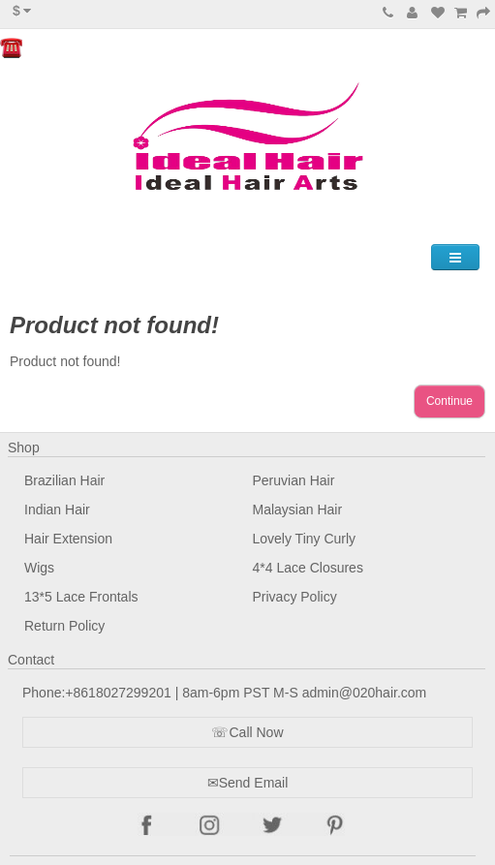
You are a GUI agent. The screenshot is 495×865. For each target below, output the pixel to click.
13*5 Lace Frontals (81, 596)
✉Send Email (248, 782)
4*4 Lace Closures (308, 567)
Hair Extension (68, 538)
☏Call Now (247, 732)
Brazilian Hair (64, 480)
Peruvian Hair (294, 480)
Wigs (39, 567)
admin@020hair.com (364, 692)
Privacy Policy (295, 596)
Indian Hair (57, 509)
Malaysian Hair (298, 509)
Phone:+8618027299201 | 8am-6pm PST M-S (162, 692)
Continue (449, 401)
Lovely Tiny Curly (304, 538)
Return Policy (64, 625)
